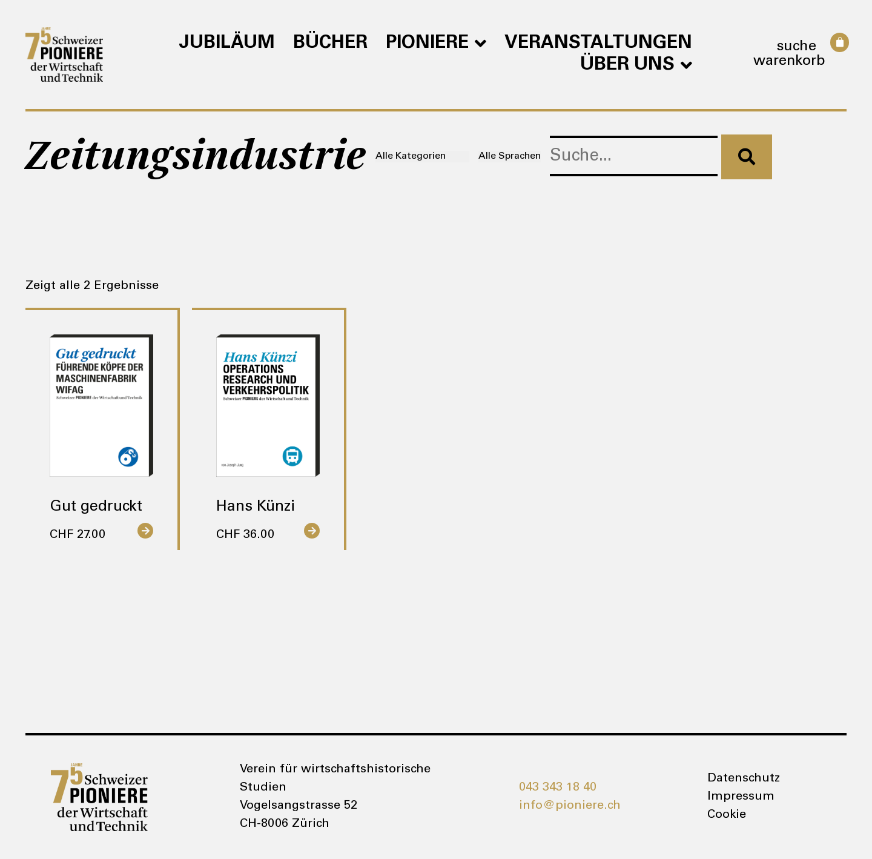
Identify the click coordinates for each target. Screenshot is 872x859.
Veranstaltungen (598, 44)
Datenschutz (743, 779)
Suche (796, 47)
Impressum (741, 797)
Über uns (636, 65)
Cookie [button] (726, 815)
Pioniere (436, 44)
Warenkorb (789, 62)
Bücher (330, 44)
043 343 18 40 (557, 788)
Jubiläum (227, 44)
